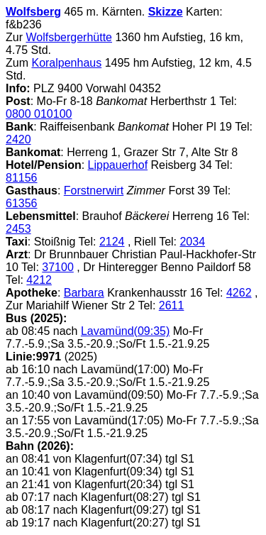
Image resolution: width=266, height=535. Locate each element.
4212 (39, 280)
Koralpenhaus (66, 63)
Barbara (84, 293)
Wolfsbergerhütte (69, 37)
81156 (22, 178)
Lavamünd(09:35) (125, 331)
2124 (112, 242)
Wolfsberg (33, 12)
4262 (239, 293)
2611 (171, 305)
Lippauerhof (118, 165)
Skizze (165, 12)
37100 (58, 267)
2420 (18, 139)
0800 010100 (39, 114)
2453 (18, 229)
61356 (22, 203)
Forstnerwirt (93, 190)
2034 (192, 242)
